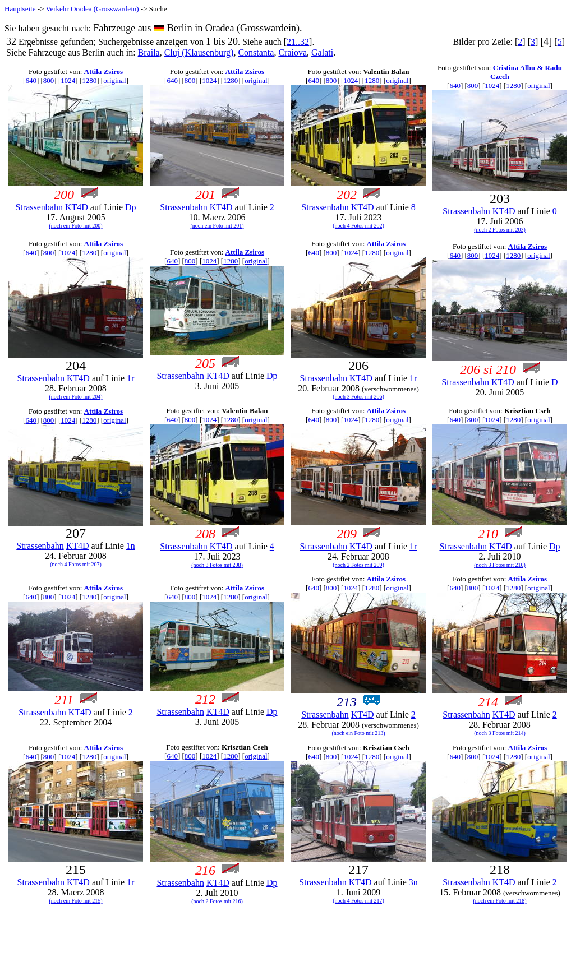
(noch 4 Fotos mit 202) (358, 226)
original (114, 80)
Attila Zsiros (103, 71)
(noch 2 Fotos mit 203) (500, 229)
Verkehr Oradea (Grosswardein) (92, 8)
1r (130, 378)
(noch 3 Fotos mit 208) (217, 565)
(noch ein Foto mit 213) (358, 733)
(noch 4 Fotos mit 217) (358, 901)
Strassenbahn (38, 207)
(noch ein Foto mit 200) (76, 226)
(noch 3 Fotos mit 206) (358, 397)
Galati (322, 52)
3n (413, 882)
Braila (149, 52)
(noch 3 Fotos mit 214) (500, 733)
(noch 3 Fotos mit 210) (500, 565)
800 (48, 80)
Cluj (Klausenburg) (199, 52)
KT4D (76, 207)
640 (30, 80)
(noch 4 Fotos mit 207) (76, 564)
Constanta (256, 52)
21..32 (298, 42)
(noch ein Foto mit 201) (217, 226)
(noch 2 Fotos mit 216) (217, 901)
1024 (68, 80)
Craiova (292, 52)
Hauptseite (20, 8)
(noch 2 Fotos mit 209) (358, 565)
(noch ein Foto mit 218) (500, 901)
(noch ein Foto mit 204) (76, 397)
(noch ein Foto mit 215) (76, 901)
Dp (130, 207)
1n (130, 546)
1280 (89, 80)
